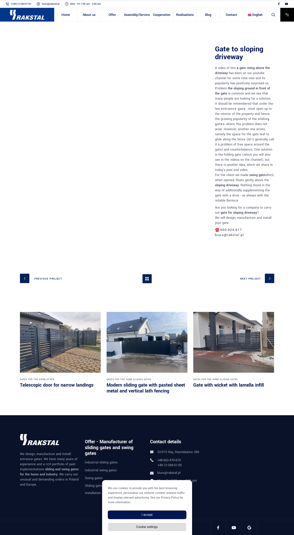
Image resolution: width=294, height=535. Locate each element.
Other (50, 379)
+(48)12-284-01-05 (21, 4)
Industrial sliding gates (101, 462)
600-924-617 (231, 230)
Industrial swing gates (101, 470)
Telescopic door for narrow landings (57, 385)
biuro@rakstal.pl (50, 4)
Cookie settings (147, 527)
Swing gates (93, 478)
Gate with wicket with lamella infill (228, 385)
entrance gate (233, 108)
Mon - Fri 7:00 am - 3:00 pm (85, 4)
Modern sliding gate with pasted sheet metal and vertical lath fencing (146, 388)
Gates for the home (33, 379)
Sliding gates (142, 379)
